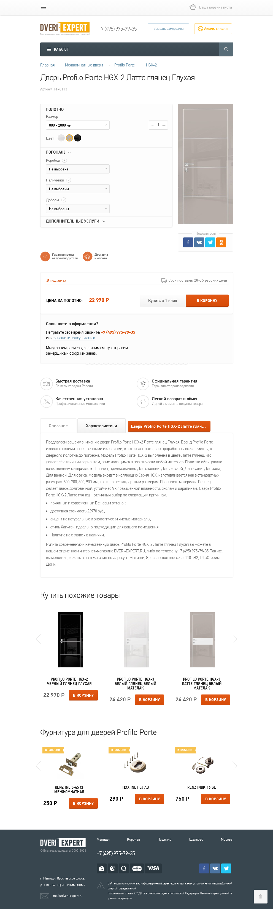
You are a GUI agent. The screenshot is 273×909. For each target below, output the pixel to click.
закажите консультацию (74, 337)
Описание (58, 426)
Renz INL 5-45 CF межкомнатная (69, 789)
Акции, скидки (216, 28)
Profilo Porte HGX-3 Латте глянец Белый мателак (201, 683)
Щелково (196, 839)
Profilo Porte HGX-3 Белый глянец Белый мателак (135, 683)
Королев (133, 839)
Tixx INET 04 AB (135, 787)
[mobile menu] (43, 7)
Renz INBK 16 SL (201, 787)
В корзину (207, 300)
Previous (38, 639)
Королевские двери (64, 842)
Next (235, 639)
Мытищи (103, 839)
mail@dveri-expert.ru (67, 896)
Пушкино (165, 839)
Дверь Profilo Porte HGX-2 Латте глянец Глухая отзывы (170, 426)
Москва (226, 839)
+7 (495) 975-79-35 (118, 29)
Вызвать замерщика (168, 28)
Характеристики (101, 426)
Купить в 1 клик (162, 300)
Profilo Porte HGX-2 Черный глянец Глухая (69, 681)
